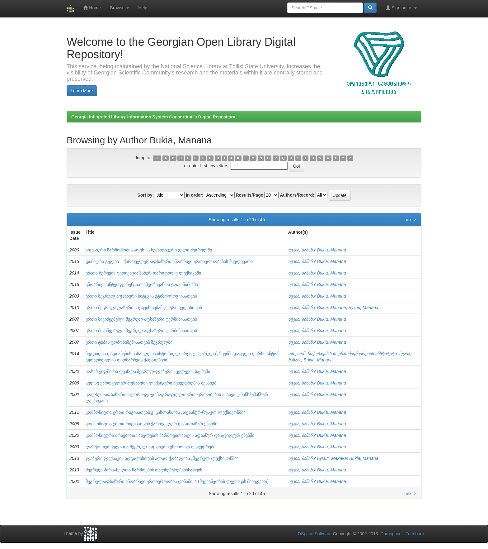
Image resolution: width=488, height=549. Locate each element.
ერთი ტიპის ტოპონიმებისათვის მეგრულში (129, 342)
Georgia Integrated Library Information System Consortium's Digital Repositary (153, 116)
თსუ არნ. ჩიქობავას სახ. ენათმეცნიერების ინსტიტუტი (342, 353)
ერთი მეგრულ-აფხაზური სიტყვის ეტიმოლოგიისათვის (141, 296)
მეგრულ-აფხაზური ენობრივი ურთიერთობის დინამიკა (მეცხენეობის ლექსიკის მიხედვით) (177, 481)
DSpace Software (315, 533)
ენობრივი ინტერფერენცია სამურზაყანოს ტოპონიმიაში (142, 284)
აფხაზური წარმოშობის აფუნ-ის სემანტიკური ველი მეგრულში (149, 249)
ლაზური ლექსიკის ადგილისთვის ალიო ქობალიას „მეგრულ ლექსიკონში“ (162, 458)
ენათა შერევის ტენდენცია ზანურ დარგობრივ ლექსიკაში (143, 272)
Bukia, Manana (331, 249)
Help (142, 7)
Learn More (82, 90)
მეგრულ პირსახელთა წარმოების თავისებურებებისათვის (144, 469)
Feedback (415, 533)
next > (410, 219)
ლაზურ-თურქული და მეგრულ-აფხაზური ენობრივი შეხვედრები (150, 446)
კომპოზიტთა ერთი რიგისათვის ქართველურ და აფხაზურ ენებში (151, 423)
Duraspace (390, 533)
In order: (195, 195)
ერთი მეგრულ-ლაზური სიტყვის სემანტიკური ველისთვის (144, 307)
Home (92, 7)
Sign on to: (401, 7)
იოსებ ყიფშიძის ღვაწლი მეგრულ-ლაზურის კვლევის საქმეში (148, 371)
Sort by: (145, 195)
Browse (119, 7)
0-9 (157, 158)
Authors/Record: (297, 195)
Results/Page (249, 195)
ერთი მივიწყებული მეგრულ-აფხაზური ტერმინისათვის (141, 319)
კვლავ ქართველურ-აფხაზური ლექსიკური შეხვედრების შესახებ (151, 382)
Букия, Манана (363, 307)
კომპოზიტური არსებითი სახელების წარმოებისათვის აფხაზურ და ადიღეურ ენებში (170, 435)
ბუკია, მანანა (301, 249)
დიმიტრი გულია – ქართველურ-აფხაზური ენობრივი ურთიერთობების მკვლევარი (169, 261)
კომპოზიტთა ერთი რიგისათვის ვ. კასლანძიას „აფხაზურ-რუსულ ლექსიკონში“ (165, 412)
